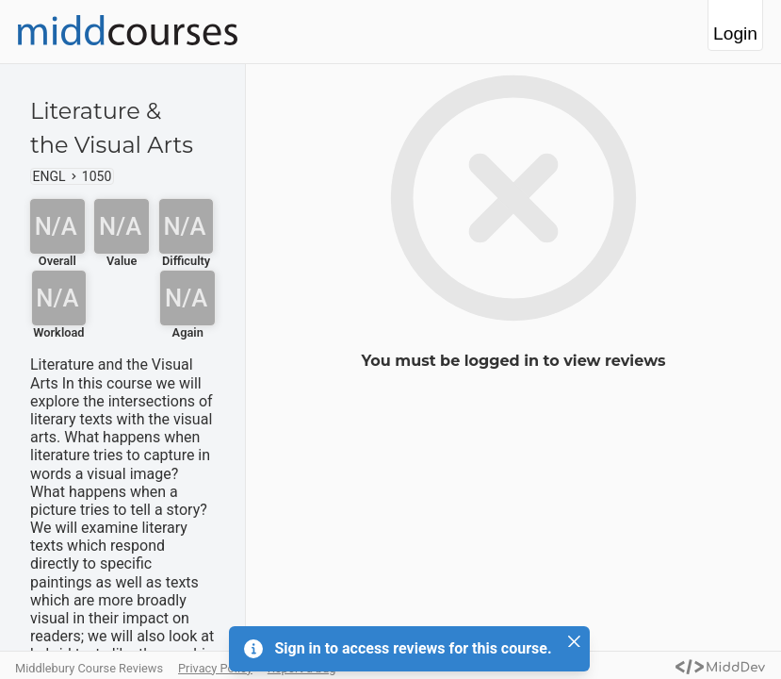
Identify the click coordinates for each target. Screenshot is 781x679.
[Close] (574, 641)
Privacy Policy (215, 668)
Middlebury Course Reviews (89, 668)
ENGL (49, 176)
